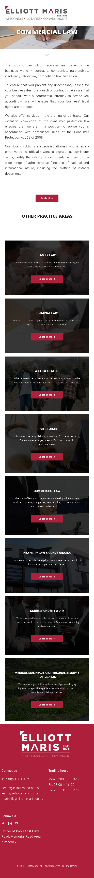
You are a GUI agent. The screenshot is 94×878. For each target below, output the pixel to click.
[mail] (16, 823)
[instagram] (10, 823)
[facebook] (3, 823)
